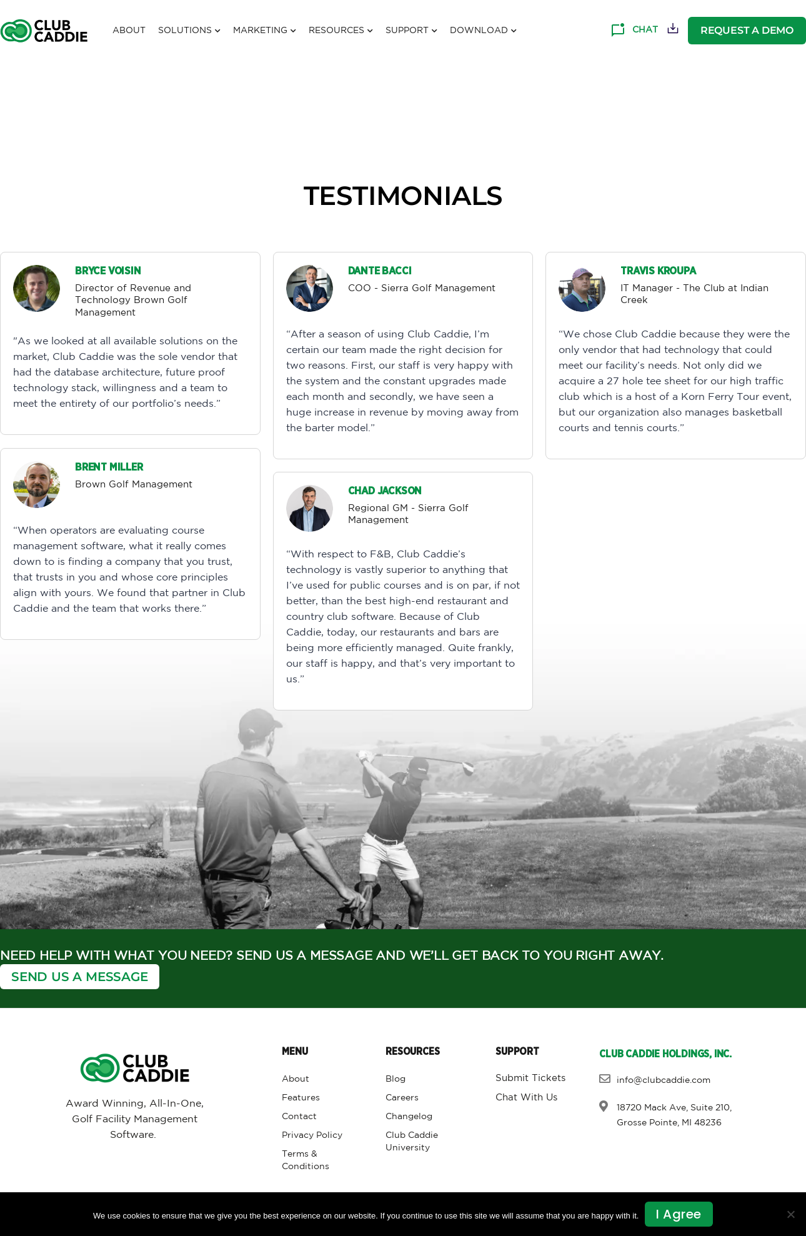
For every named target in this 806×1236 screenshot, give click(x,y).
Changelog (409, 1116)
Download (483, 31)
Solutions (189, 31)
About (129, 30)
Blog (395, 1079)
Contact (299, 1116)
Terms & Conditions (305, 1160)
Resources (341, 31)
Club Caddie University (412, 1142)
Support (411, 31)
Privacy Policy (312, 1135)
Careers (402, 1098)
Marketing (264, 31)
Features (301, 1098)
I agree (679, 1214)
